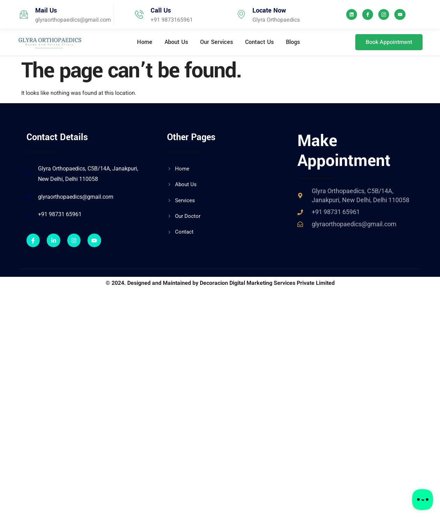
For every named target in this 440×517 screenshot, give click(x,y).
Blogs (293, 42)
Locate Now (269, 10)
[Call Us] (139, 14)
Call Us (161, 10)
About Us (176, 42)
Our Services (216, 42)
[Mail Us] (24, 14)
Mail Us (46, 10)
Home (144, 42)
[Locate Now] (241, 14)
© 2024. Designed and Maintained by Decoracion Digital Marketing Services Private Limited (220, 283)
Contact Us (259, 42)
